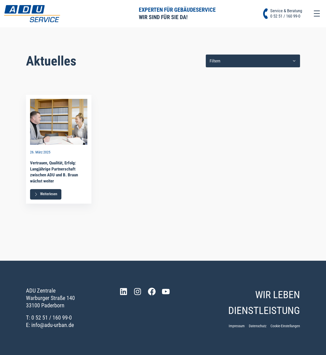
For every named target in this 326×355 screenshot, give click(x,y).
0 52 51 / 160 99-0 (51, 317)
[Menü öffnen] (317, 13)
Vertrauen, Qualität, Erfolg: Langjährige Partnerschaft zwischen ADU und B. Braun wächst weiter (54, 171)
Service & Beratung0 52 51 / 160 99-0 (286, 13)
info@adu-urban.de (52, 325)
